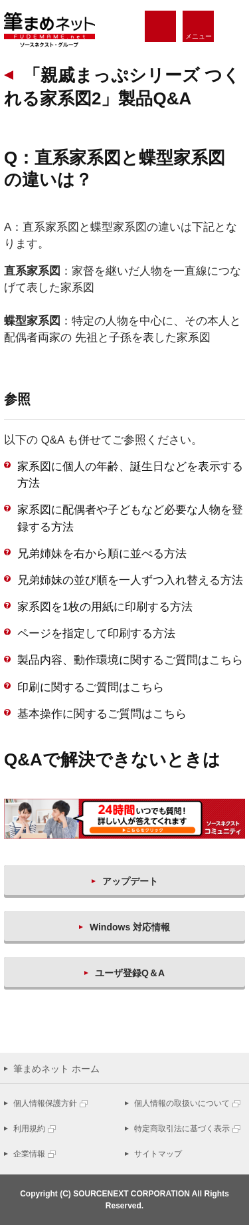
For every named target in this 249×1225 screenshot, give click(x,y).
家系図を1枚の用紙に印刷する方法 (105, 607)
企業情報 (29, 1153)
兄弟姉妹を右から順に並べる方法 (102, 553)
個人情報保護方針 (45, 1103)
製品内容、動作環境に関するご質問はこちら (130, 660)
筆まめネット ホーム (56, 1068)
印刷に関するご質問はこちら (90, 687)
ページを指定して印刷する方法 (96, 633)
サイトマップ (158, 1153)
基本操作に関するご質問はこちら (102, 714)
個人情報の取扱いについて (182, 1103)
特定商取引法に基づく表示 (182, 1128)
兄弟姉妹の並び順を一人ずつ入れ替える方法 (130, 580)
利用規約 (29, 1128)
